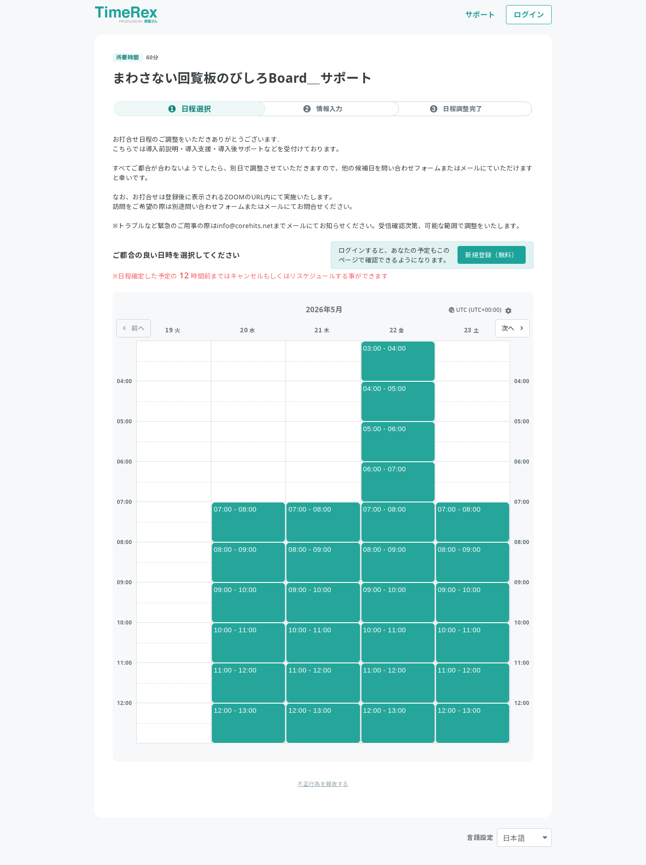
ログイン (529, 15)
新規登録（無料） (491, 255)
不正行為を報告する (323, 784)
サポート (480, 15)
